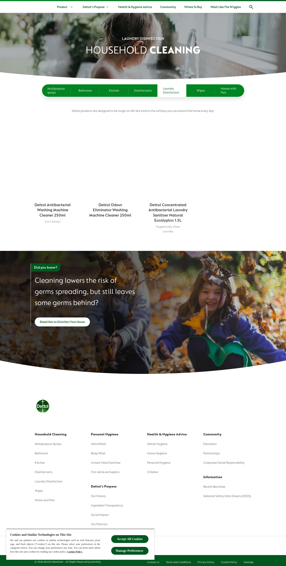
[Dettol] (35, 7)
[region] (80, 544)
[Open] (251, 7)
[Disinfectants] (143, 84)
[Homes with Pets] (229, 84)
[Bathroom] (85, 84)
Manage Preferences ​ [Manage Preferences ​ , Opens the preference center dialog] (130, 550)
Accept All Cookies (130, 539)
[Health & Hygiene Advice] (135, 7)
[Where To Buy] (193, 7)
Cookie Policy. (75, 551)
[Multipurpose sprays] (56, 84)
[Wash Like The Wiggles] (225, 7)
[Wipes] (200, 84)
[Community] (168, 7)
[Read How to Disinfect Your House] (62, 320)
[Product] (66, 7)
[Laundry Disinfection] (171, 84)
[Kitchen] (114, 84)
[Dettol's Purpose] (94, 7)
